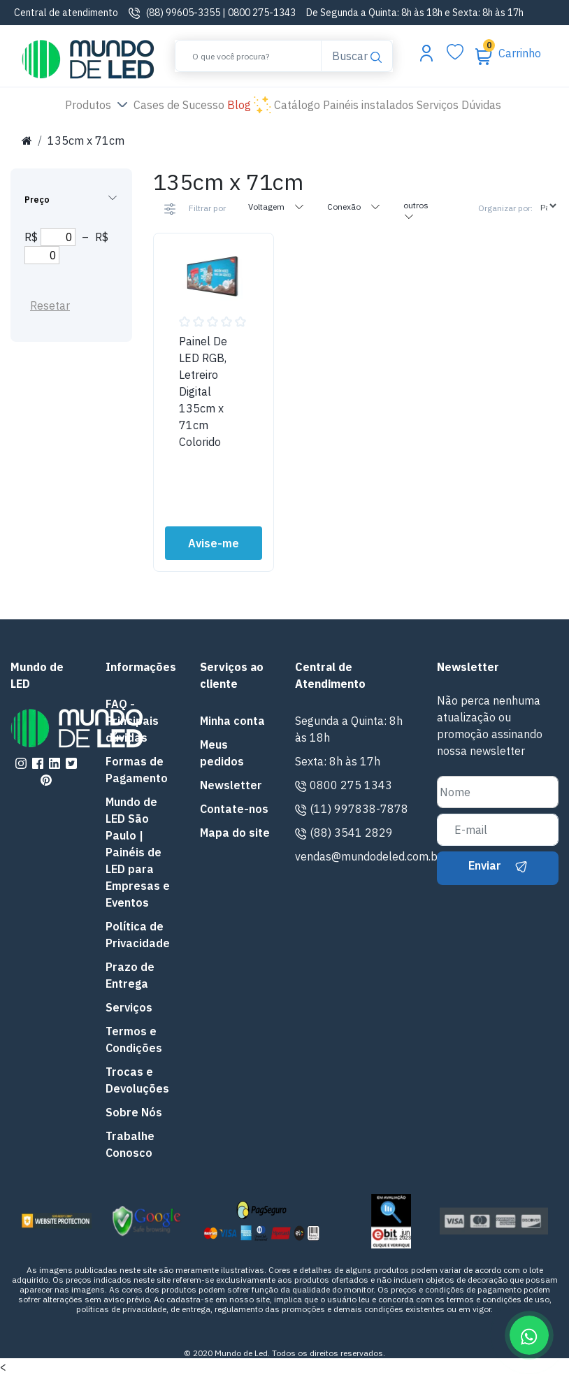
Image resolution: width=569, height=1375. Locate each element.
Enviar (497, 865)
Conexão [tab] (354, 206)
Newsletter (231, 785)
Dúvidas (481, 105)
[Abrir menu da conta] (426, 52)
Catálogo (297, 105)
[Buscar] (248, 56)
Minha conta (232, 721)
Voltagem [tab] (276, 206)
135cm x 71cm (86, 140)
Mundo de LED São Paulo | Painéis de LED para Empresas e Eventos (138, 852)
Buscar (356, 55)
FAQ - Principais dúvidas (132, 720)
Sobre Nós (134, 1112)
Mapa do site (235, 833)
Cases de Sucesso (180, 104)
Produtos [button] (98, 105)
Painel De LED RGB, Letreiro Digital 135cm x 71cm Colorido (203, 391)
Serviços (438, 105)
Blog (249, 105)
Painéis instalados (368, 105)
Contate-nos (234, 809)
